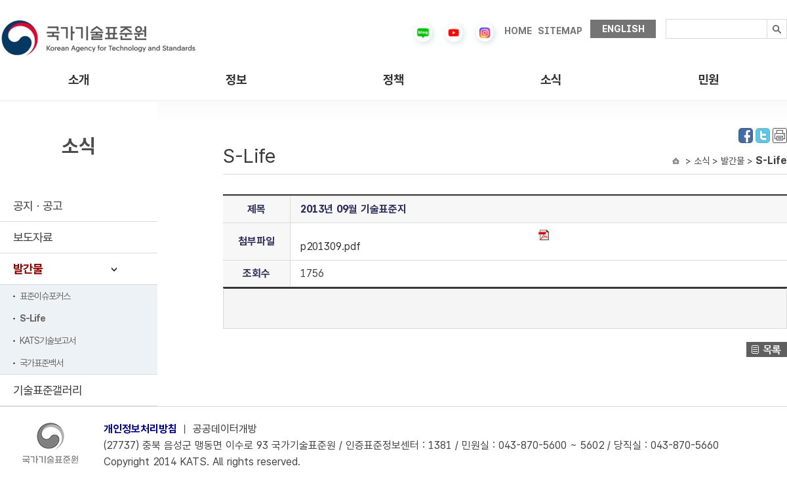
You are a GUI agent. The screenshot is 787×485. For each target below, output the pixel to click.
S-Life (32, 318)
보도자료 (32, 237)
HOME (518, 31)
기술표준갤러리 (47, 390)
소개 (78, 79)
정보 (236, 79)
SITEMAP (560, 31)
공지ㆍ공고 (37, 206)
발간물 (28, 269)
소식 (550, 79)
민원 (708, 79)
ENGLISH (623, 29)
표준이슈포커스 (45, 296)
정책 (393, 79)
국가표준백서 (41, 363)
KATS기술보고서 (47, 340)
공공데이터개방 (225, 429)
